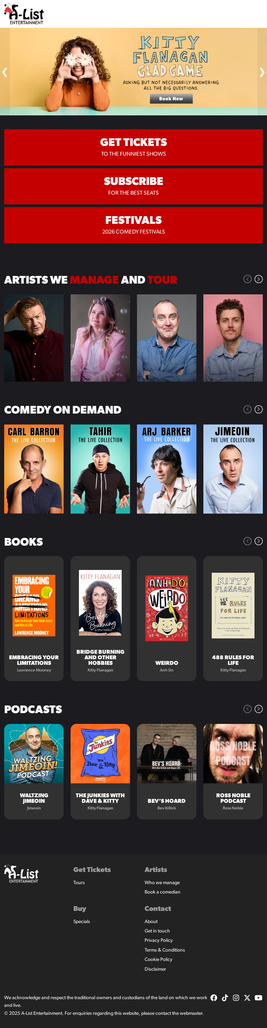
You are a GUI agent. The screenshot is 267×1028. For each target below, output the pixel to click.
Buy (79, 909)
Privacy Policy (159, 940)
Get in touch (157, 931)
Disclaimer (155, 969)
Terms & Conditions (165, 950)
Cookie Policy (158, 959)
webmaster (191, 1013)
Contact (158, 909)
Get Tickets (92, 870)
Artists (156, 870)
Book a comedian (162, 892)
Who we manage (162, 883)
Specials (81, 921)
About (151, 921)
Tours (79, 883)
